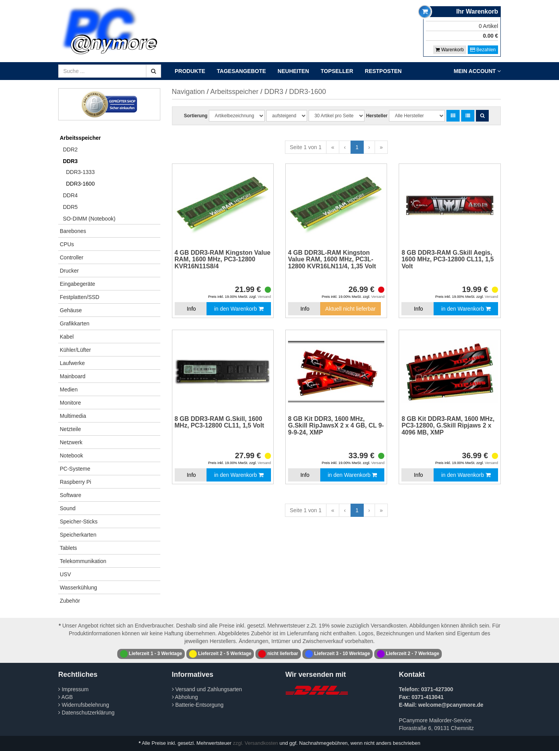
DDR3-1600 (80, 184)
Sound (67, 508)
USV (65, 574)
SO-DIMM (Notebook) (89, 219)
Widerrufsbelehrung (83, 705)
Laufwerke (72, 363)
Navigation (188, 92)
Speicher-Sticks (78, 521)
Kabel (67, 337)
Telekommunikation (83, 561)
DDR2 (70, 149)
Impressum (73, 689)
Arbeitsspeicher (80, 138)
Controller (71, 257)
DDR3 (70, 161)
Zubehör (70, 601)
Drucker (69, 271)
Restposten (383, 71)
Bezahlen (483, 49)
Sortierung (196, 115)
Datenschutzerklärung (86, 712)
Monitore (70, 403)
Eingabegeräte (77, 284)
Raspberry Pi (75, 482)
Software (70, 495)
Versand (264, 297)
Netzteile (70, 429)
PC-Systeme (75, 469)
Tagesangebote (241, 71)
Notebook (71, 455)
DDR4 (70, 195)
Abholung (185, 697)
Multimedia (73, 416)
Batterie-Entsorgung (198, 705)
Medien (69, 389)
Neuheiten (293, 71)
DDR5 (70, 207)
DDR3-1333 (80, 172)
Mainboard (72, 376)
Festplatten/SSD (79, 297)
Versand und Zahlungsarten (207, 689)
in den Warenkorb (239, 309)
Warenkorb (450, 49)
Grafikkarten (74, 323)
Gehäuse (71, 310)
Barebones (73, 231)
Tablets (68, 548)
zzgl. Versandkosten (255, 743)
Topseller (337, 71)
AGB (65, 697)
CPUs (67, 244)
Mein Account (477, 71)
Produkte (190, 71)
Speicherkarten (78, 535)
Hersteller (376, 115)
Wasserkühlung (78, 587)
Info (191, 309)
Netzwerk (71, 442)
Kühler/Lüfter (75, 350)
